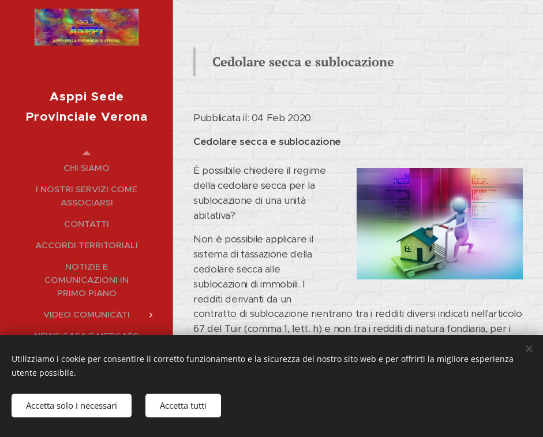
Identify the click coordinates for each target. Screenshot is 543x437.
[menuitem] (86, 167)
